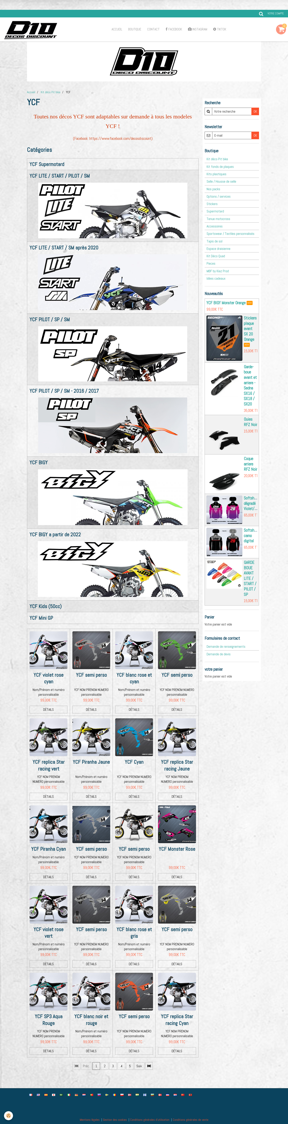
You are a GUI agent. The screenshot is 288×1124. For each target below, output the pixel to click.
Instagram (197, 29)
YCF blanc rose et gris (134, 932)
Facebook (174, 29)
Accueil (117, 29)
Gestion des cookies (115, 1120)
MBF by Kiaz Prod (218, 271)
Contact (153, 29)
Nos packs (213, 189)
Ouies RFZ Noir (250, 422)
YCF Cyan (134, 762)
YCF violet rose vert (48, 932)
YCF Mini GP (41, 618)
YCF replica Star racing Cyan (177, 1019)
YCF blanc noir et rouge (91, 1019)
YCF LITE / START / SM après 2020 (64, 247)
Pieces (211, 263)
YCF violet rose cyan (48, 678)
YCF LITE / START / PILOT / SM (60, 176)
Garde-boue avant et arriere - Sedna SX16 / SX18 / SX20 (250, 385)
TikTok (219, 29)
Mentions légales (90, 1120)
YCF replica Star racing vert (49, 765)
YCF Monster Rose (177, 849)
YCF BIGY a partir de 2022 (55, 534)
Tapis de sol (214, 241)
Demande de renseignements (226, 646)
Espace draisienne (218, 248)
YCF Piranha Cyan (48, 849)
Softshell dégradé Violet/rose (252, 503)
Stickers (212, 204)
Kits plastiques (216, 174)
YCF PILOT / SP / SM (50, 319)
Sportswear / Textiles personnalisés (230, 233)
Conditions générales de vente (190, 1120)
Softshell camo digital (251, 535)
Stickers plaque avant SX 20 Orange (250, 328)
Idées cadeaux (216, 278)
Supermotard (215, 211)
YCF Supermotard (47, 164)
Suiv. (139, 1066)
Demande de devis (219, 654)
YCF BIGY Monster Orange (226, 302)
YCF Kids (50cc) (46, 606)
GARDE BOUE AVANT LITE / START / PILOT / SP (250, 578)
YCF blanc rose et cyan (134, 678)
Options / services (219, 196)
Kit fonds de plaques (220, 166)
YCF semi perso (91, 675)
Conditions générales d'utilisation (149, 1120)
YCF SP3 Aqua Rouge (48, 1019)
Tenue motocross (218, 219)
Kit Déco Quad (216, 256)
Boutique (134, 29)
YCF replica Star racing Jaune (177, 765)
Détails (48, 709)
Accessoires (215, 226)
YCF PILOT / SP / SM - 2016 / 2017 (64, 390)
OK (255, 111)
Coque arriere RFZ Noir (250, 464)
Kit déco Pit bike (50, 92)
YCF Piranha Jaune (91, 762)
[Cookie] (8, 1115)
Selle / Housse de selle (221, 181)
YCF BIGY (39, 462)
